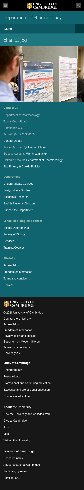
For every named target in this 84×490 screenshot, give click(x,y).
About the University (17, 407)
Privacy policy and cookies (19, 335)
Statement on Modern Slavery (21, 341)
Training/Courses (14, 247)
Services (8, 241)
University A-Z (12, 353)
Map (6, 433)
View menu (5, 5)
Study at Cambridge (16, 363)
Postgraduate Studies (16, 190)
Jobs (6, 427)
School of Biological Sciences (22, 221)
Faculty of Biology (14, 234)
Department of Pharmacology (44, 160)
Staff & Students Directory (19, 203)
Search (78, 5)
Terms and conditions (16, 278)
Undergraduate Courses (18, 183)
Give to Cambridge (15, 420)
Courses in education (16, 396)
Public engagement (15, 471)
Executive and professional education (26, 389)
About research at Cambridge (21, 464)
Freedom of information (17, 271)
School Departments (16, 227)
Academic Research (15, 196)
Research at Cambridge (19, 451)
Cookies (8, 285)
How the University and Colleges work (26, 414)
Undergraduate (12, 369)
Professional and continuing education (27, 383)
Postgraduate (11, 376)
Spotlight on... (12, 477)
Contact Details (12, 140)
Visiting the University (16, 440)
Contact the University (17, 318)
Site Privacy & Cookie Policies (22, 166)
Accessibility (11, 265)
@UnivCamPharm (35, 147)
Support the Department (18, 210)
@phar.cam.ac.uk (36, 153)
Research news (13, 458)
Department (11, 177)
